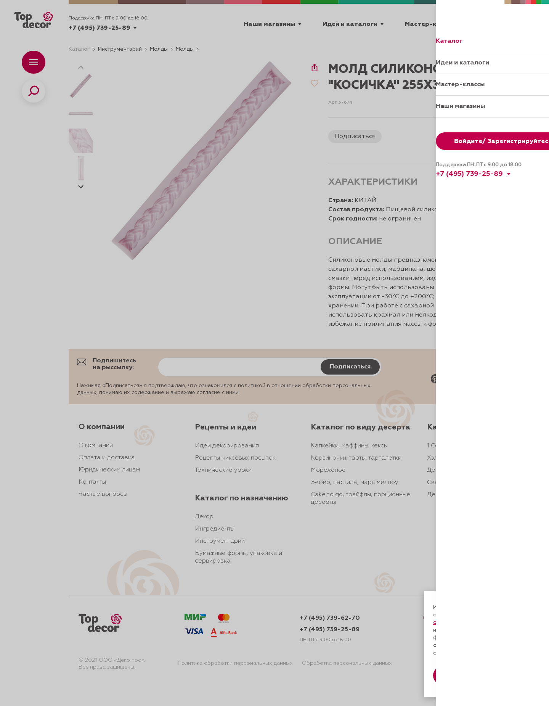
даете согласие (460, 630)
